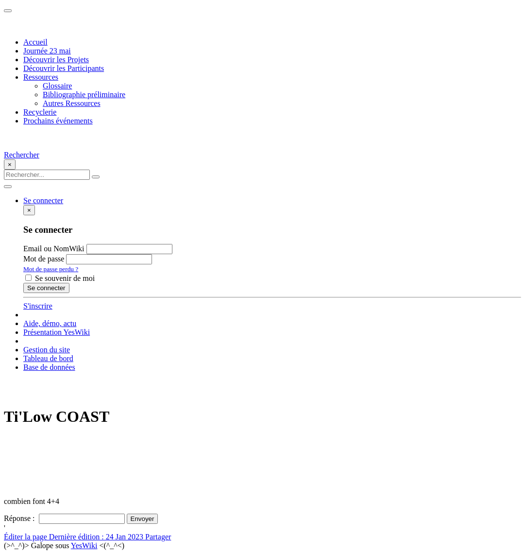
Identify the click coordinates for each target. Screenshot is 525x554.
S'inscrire (37, 306)
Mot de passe (43, 259)
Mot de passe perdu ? (50, 269)
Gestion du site (46, 350)
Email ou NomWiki (54, 248)
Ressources (40, 77)
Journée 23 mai (47, 51)
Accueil (35, 42)
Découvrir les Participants (63, 68)
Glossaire (57, 86)
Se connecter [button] (43, 200)
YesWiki (84, 545)
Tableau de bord (48, 358)
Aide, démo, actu (49, 323)
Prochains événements (58, 121)
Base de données (49, 367)
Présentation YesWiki (56, 332)
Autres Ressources (72, 103)
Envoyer (142, 518)
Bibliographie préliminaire (84, 94)
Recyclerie (39, 112)
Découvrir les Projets (56, 59)
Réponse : (20, 518)
